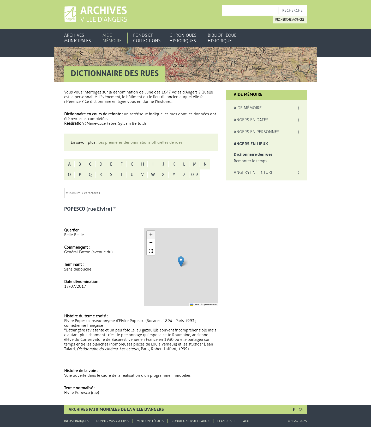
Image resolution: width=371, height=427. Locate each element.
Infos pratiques (76, 421)
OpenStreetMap (210, 304)
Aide (246, 421)
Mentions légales (150, 421)
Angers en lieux (251, 144)
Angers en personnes (256, 132)
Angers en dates (251, 120)
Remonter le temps (250, 161)
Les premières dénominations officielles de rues (140, 142)
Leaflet (195, 304)
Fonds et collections (146, 38)
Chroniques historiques (183, 38)
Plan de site (226, 421)
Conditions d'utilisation (191, 421)
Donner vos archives (112, 421)
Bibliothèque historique (222, 38)
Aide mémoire (112, 38)
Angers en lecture (253, 173)
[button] (181, 261)
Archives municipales (77, 38)
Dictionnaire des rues (253, 154)
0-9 (194, 174)
